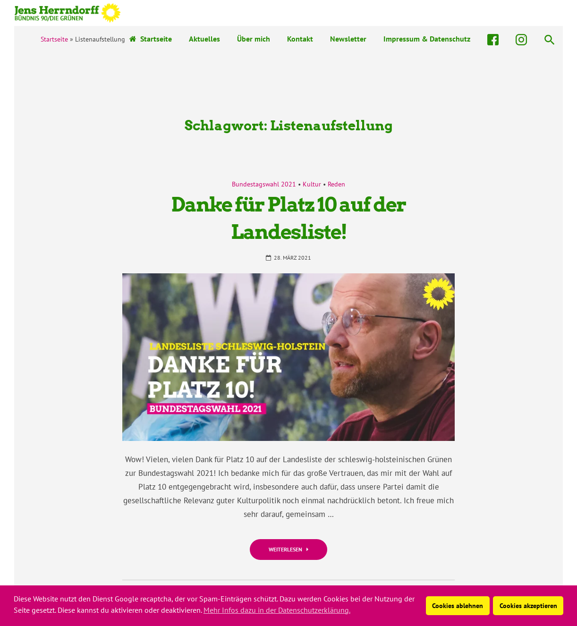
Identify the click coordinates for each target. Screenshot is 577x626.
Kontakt (300, 38)
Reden (336, 184)
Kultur (312, 184)
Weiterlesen (288, 549)
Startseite (150, 38)
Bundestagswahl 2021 (264, 184)
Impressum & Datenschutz (426, 38)
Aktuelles (204, 38)
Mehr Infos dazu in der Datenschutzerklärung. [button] (277, 610)
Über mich (253, 38)
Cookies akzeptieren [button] (528, 605)
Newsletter (348, 38)
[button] (549, 39)
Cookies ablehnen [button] (457, 605)
